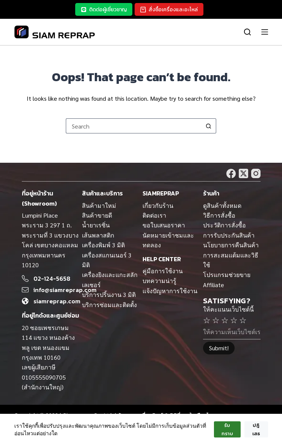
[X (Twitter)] (243, 173)
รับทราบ (227, 429)
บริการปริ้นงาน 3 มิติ (109, 294)
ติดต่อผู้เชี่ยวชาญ (104, 9)
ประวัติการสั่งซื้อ (224, 225)
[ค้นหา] (247, 32)
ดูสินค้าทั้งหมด (222, 205)
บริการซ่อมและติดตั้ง (109, 305)
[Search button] (208, 125)
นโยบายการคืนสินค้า (231, 245)
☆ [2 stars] (216, 320)
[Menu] (263, 32)
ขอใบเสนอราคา (164, 225)
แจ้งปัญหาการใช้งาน (170, 291)
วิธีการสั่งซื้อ (219, 215)
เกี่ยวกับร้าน (158, 205)
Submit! (219, 348)
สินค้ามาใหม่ (99, 205)
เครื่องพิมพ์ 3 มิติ (103, 245)
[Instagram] (256, 173)
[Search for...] (133, 125)
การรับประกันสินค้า (229, 235)
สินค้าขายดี (97, 215)
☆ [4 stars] (234, 320)
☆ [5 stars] (243, 320)
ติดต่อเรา (154, 215)
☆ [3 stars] (225, 320)
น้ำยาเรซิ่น (96, 225)
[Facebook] (231, 173)
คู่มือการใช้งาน (163, 271)
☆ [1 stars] (207, 320)
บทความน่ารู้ (159, 281)
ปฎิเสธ (256, 429)
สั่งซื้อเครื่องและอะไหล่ (169, 9)
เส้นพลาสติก (98, 235)
